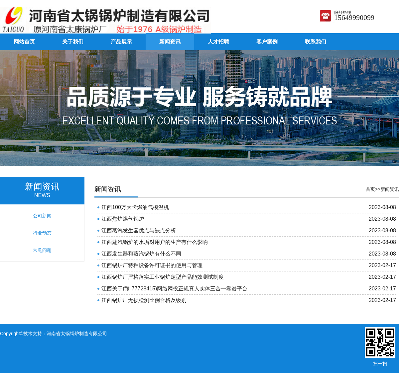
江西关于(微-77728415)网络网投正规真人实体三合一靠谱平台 (174, 288)
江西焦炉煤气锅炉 (122, 219)
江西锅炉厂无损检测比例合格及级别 (144, 300)
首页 (370, 189)
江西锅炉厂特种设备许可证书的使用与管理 (151, 265)
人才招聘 (218, 41)
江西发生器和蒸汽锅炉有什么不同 (141, 254)
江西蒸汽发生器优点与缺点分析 (138, 230)
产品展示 (121, 41)
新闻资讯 (170, 41)
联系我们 (315, 41)
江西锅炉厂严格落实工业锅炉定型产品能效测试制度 (162, 277)
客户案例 (267, 41)
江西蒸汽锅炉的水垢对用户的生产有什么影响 (154, 242)
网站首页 (24, 41)
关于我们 (72, 41)
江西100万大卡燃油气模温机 (135, 207)
